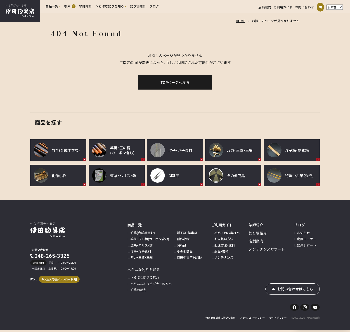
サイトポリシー (278, 319)
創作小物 (183, 239)
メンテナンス (223, 257)
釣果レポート (306, 245)
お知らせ (303, 232)
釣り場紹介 (258, 233)
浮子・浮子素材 (140, 251)
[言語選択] (334, 6)
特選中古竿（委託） (189, 257)
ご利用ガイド (283, 6)
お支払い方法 (223, 239)
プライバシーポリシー (252, 319)
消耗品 (181, 245)
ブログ (299, 225)
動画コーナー (306, 239)
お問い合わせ (304, 6)
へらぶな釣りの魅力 (144, 277)
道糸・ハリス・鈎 (141, 245)
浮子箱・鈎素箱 (187, 232)
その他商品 (185, 251)
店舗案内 (264, 6)
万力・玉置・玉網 (141, 257)
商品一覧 (134, 225)
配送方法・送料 (224, 245)
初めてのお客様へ (227, 232)
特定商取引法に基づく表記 (220, 319)
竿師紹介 (256, 225)
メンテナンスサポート (267, 249)
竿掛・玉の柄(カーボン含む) (149, 239)
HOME (240, 21)
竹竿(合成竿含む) (142, 232)
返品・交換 (221, 251)
